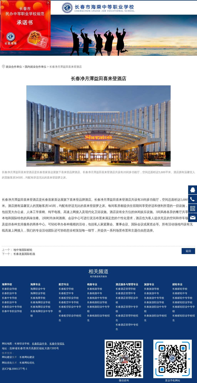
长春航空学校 (66, 288)
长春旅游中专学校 (154, 298)
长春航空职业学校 (69, 298)
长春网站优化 (26, 362)
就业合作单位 (14, 66)
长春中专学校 (9, 298)
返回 (188, 251)
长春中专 (179, 293)
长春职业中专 (9, 293)
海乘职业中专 (37, 288)
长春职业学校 (9, 288)
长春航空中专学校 (69, 302)
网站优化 (7, 362)
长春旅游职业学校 (154, 302)
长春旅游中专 (151, 293)
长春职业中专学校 (12, 306)
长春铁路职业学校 (97, 302)
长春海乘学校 (37, 298)
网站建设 (7, 357)
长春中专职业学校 (12, 311)
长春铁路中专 (94, 293)
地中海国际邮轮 (22, 250)
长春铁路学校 (94, 288)
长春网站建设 (26, 357)
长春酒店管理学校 (126, 288)
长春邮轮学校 (179, 288)
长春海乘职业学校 (40, 302)
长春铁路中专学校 (97, 298)
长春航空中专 (66, 293)
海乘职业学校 (37, 293)
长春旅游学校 (151, 288)
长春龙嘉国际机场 (24, 254)
